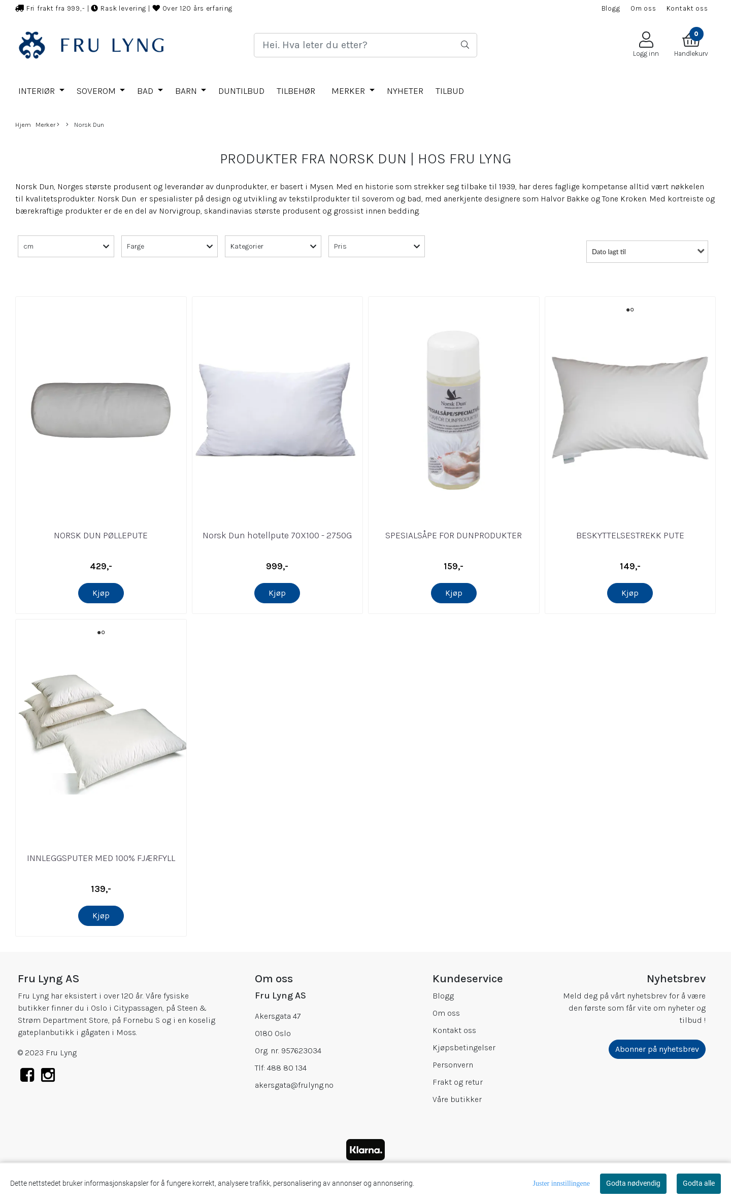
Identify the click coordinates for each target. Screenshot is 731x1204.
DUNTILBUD (241, 90)
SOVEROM (97, 90)
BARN (187, 90)
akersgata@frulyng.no (294, 1085)
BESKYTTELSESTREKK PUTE (630, 535)
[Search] (365, 45)
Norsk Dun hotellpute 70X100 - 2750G (277, 535)
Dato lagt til (609, 252)
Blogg (611, 8)
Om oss (643, 8)
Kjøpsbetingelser (464, 1047)
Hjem (23, 124)
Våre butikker (457, 1099)
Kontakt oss (687, 8)
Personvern (453, 1065)
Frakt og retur (458, 1082)
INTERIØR (37, 90)
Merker (349, 90)
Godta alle (699, 1183)
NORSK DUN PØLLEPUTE (101, 535)
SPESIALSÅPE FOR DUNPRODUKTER (453, 535)
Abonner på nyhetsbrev (657, 1049)
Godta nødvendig (633, 1183)
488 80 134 (287, 1068)
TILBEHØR (296, 90)
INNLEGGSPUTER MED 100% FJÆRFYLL (101, 858)
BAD (146, 90)
